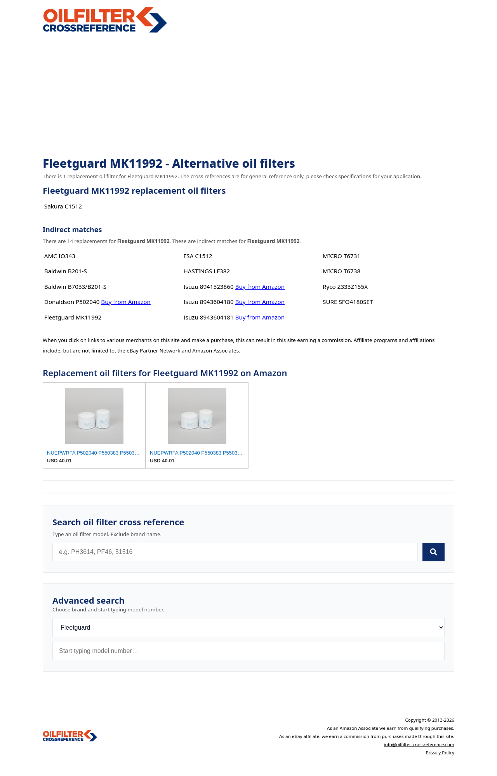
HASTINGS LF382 (206, 271)
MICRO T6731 (341, 256)
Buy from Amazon (126, 302)
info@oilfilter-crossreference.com (419, 744)
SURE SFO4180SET (348, 302)
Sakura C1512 (63, 206)
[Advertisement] (248, 95)
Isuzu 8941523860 (208, 286)
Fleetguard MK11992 (73, 317)
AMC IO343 (59, 256)
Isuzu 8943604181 (208, 317)
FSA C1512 (197, 256)
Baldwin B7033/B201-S (75, 286)
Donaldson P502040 (72, 302)
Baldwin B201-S (65, 271)
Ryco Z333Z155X (345, 286)
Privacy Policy (440, 752)
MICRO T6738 (341, 271)
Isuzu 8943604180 (208, 302)
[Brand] (248, 627)
